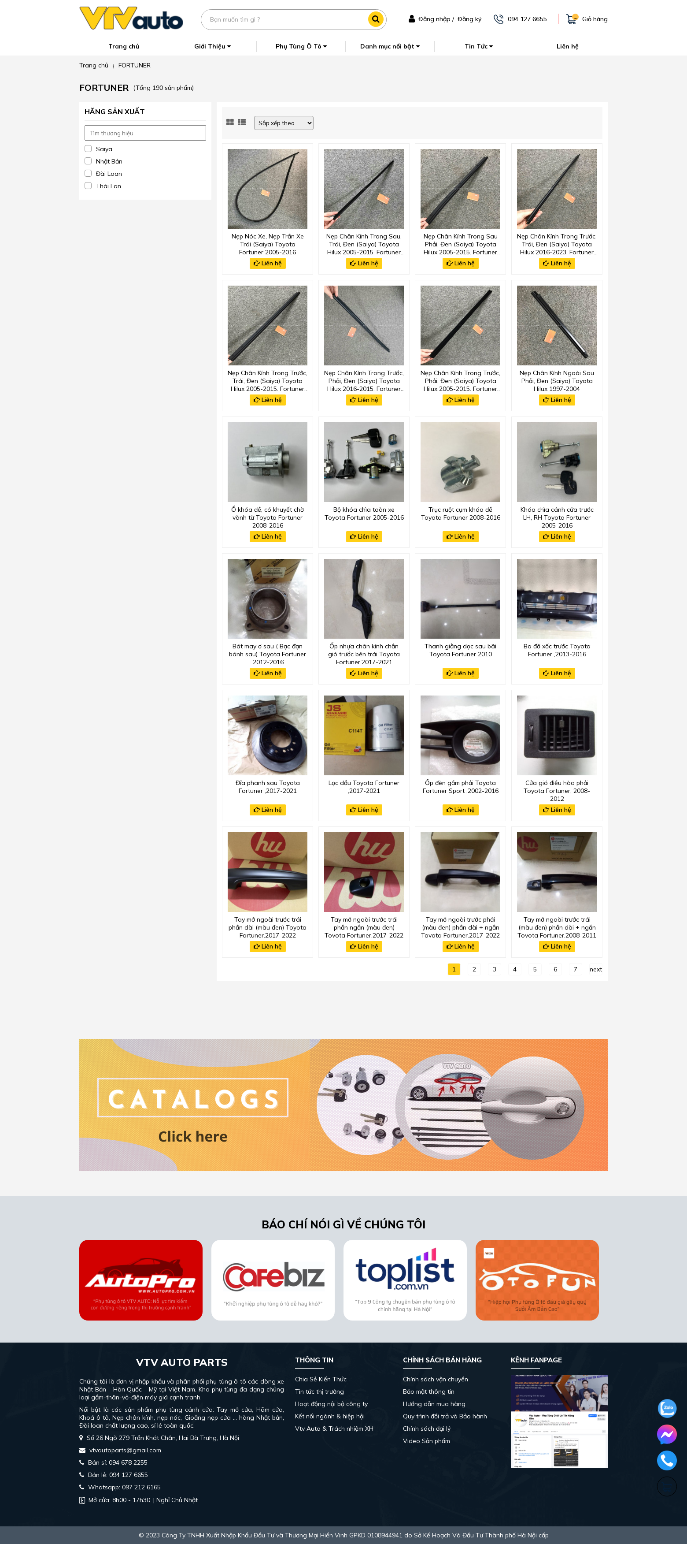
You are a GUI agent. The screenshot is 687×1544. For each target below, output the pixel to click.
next (596, 969)
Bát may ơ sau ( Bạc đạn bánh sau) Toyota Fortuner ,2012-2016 (267, 653)
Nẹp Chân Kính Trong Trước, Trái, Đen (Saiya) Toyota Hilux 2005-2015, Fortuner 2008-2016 (267, 380)
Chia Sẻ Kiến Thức (321, 1379)
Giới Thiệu (212, 46)
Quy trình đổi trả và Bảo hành (445, 1416)
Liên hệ (568, 46)
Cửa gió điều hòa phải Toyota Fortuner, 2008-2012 (557, 790)
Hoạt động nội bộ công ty (331, 1404)
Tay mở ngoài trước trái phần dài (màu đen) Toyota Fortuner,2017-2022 (268, 926)
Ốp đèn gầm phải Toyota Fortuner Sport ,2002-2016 (461, 787)
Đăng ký (469, 19)
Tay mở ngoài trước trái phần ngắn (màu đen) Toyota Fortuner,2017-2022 (364, 926)
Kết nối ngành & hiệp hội (330, 1416)
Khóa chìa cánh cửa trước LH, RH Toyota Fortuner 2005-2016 (557, 517)
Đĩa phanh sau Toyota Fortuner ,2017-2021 (268, 787)
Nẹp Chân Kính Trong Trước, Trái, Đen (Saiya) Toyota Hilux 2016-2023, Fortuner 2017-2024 (557, 243)
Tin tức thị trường (319, 1391)
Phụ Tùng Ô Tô (301, 46)
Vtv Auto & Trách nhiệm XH (334, 1428)
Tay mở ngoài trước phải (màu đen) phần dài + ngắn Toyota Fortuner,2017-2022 (460, 926)
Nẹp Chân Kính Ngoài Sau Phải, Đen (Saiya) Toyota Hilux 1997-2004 (557, 380)
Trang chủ (123, 46)
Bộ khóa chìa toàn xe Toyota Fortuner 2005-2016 (364, 513)
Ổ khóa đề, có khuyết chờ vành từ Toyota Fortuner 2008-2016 (267, 517)
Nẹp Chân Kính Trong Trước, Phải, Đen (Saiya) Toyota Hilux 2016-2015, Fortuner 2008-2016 (364, 380)
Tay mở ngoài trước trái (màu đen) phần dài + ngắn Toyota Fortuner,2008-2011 (556, 926)
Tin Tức (479, 46)
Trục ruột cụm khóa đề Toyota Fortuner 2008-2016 (460, 513)
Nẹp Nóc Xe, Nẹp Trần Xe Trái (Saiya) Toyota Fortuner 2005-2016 (268, 243)
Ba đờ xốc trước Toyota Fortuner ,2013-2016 (557, 650)
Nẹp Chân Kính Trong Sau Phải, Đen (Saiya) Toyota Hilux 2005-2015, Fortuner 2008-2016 (461, 243)
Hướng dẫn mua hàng (434, 1404)
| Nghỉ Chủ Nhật (138, 1500)
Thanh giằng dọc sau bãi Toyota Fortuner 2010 (460, 650)
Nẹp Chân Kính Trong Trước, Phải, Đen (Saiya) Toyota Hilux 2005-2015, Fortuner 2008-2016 (460, 380)
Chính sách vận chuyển (435, 1379)
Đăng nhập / (436, 19)
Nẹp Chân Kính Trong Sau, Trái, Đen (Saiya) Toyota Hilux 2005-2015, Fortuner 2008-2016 (364, 243)
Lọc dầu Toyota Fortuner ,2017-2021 (364, 787)
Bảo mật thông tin (428, 1391)
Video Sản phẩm (426, 1441)
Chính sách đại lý (427, 1428)
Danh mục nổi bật (390, 46)
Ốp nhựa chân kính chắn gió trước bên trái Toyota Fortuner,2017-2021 (364, 653)
